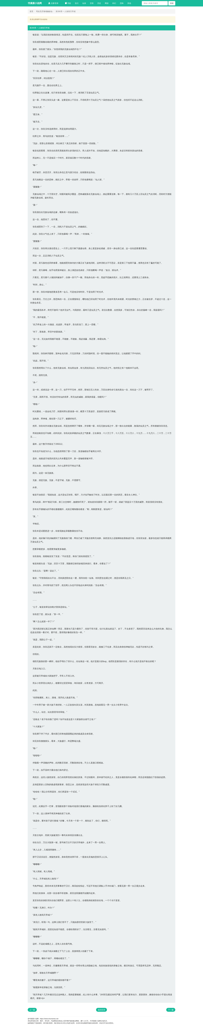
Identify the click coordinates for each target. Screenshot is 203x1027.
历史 (99, 3)
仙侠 (84, 3)
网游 (106, 3)
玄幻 (76, 3)
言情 (91, 3)
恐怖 (122, 3)
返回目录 (101, 1010)
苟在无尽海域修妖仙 (44, 11)
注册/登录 (53, 3)
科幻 (114, 3)
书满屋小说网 (35, 3)
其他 (129, 3)
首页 (31, 11)
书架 (68, 3)
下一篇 (170, 1010)
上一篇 (32, 1010)
